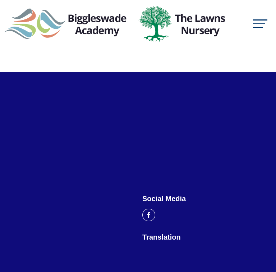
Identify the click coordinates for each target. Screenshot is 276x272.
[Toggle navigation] (260, 23)
